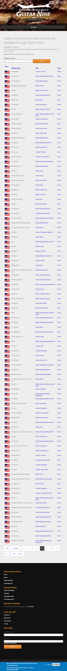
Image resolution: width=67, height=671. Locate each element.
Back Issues (7, 618)
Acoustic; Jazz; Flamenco (42, 156)
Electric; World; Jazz (41, 104)
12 (6, 553)
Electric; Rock (39, 171)
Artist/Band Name (16, 68)
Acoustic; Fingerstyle (41, 350)
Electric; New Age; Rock (42, 166)
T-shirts (6, 624)
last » (20, 553)
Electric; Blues (39, 100)
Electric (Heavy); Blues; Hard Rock (45, 218)
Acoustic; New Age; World (43, 213)
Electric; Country (40, 260)
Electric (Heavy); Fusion (42, 123)
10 (51, 548)
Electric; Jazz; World (41, 446)
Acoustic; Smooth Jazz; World (44, 493)
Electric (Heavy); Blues (42, 81)
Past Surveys (7, 621)
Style (37, 68)
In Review (6, 593)
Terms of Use (42, 665)
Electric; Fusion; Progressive (43, 279)
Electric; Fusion (40, 85)
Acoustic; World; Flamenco (43, 507)
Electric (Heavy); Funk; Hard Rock (44, 161)
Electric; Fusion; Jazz (41, 189)
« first (7, 548)
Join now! (31, 606)
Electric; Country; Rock (42, 90)
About (5, 577)
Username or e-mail (9, 632)
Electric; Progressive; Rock (43, 109)
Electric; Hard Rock (41, 389)
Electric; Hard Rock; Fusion (43, 294)
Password (7, 638)
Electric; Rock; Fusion (41, 128)
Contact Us (7, 615)
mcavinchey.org (8, 583)
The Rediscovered (9, 596)
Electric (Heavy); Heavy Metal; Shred (45, 341)
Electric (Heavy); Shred (42, 138)
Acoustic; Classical (41, 71)
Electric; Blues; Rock (41, 303)
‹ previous (15, 548)
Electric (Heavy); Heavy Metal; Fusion (45, 284)
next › (13, 553)
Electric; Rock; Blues (41, 403)
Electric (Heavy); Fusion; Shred (44, 256)
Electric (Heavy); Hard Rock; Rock (44, 322)
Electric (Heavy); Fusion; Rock (43, 142)
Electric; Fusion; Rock (41, 147)
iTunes (59, 68)
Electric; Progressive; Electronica (44, 317)
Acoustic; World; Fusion (42, 469)
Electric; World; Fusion (42, 417)
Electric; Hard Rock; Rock (42, 450)
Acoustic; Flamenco (41, 152)
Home (5, 574)
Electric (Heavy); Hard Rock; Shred (45, 76)
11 (57, 548)
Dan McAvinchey (8, 580)
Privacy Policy (54, 665)
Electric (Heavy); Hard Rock (43, 95)
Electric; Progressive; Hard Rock (44, 232)
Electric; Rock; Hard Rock (42, 413)
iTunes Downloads (9, 590)
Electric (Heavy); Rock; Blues (43, 374)
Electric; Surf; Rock (41, 194)
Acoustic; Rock (39, 346)
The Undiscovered (9, 599)
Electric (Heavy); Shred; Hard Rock (45, 332)
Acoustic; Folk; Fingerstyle (43, 460)
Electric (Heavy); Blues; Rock (43, 521)
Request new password (10, 643)
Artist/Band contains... (10, 58)
